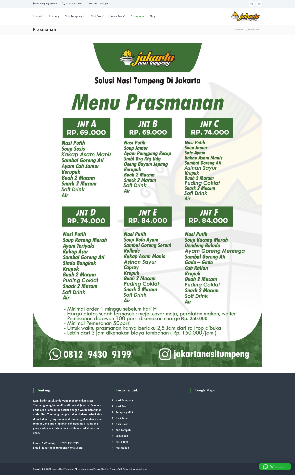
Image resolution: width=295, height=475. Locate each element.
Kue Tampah (123, 430)
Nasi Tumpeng (73, 16)
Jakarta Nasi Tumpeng (63, 469)
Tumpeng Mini (124, 412)
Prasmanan (137, 16)
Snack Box (116, 16)
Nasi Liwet (122, 424)
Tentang (54, 16)
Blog (152, 16)
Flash (103, 469)
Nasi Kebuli (122, 418)
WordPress (141, 469)
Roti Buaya (122, 441)
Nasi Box (96, 16)
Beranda (38, 16)
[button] (275, 466)
